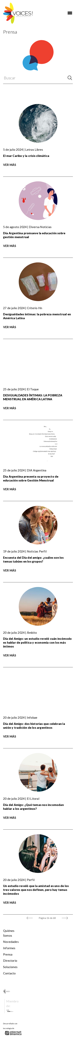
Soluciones (10, 967)
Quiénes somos (8, 933)
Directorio (10, 960)
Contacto (9, 973)
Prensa (7, 954)
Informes (9, 948)
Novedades (11, 941)
